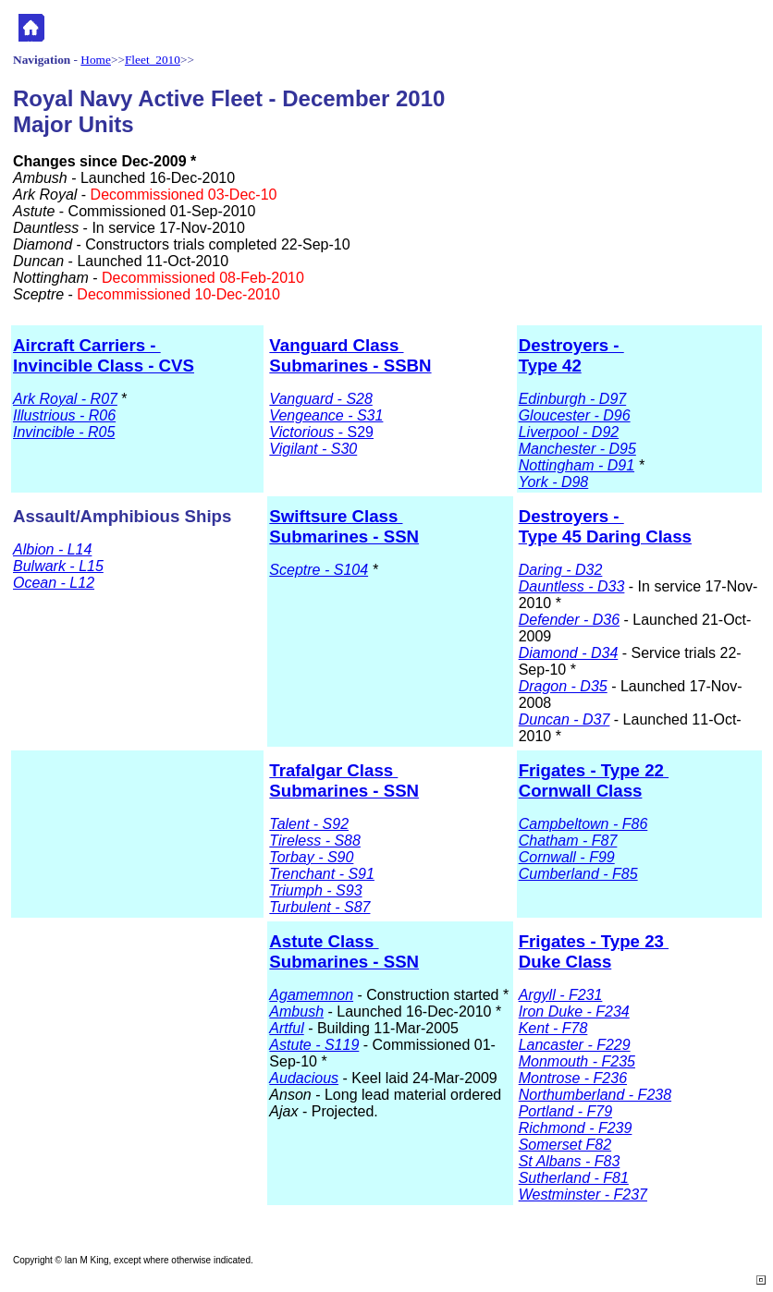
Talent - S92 (309, 824)
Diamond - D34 (569, 653)
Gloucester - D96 (575, 415)
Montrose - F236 (573, 1078)
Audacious (303, 1078)
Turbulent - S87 (319, 907)
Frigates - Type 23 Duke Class (594, 951)
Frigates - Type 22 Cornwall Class (594, 780)
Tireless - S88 (315, 840)
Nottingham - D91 (576, 465)
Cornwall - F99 (567, 857)
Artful (286, 1028)
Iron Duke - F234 (574, 1011)
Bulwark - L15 (58, 566)
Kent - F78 (553, 1028)
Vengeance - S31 (326, 415)
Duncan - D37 (564, 719)
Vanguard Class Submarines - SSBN (350, 355)
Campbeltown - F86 (583, 824)
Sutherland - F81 (574, 1178)
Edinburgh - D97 (573, 399)
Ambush (296, 1011)
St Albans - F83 (569, 1161)
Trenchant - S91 (321, 874)
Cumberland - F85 (578, 874)
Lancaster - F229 (575, 1045)
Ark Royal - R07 (65, 399)
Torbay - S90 (311, 857)
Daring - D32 (561, 570)
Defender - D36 (569, 620)
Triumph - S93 (315, 890)
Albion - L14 (52, 549)
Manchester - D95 (577, 449)
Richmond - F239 (575, 1128)
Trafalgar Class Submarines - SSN (344, 780)
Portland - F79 (565, 1111)
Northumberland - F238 (595, 1095)
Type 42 (550, 365)
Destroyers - (571, 345)
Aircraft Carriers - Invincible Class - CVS (103, 355)
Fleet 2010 (152, 60)
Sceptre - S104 (318, 570)
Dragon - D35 (563, 686)
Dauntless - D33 (572, 586)
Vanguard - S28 (320, 399)
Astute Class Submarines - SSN (344, 951)
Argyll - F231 (561, 995)
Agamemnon (311, 995)
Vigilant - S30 (313, 449)
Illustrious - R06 (64, 415)
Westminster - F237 (583, 1194)
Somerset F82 (565, 1144)
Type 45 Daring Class (605, 536)
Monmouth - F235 (577, 1061)
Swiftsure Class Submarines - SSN (344, 526)
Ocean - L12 (53, 583)
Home (95, 60)
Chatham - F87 (568, 840)
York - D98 (554, 482)
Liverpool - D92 (569, 432)
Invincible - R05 (64, 432)
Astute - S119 (314, 1045)
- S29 (321, 432)
